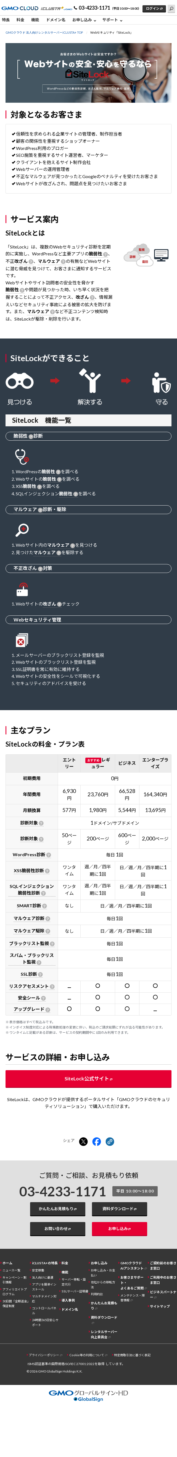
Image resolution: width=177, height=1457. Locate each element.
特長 (6, 19)
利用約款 (97, 1294)
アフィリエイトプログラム (14, 1291)
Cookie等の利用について (86, 1355)
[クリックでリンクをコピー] (109, 1142)
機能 (35, 19)
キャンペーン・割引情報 (14, 1280)
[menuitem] (7, 20)
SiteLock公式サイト (87, 1078)
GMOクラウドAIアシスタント (132, 1265)
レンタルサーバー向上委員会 (104, 1334)
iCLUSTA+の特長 (45, 1263)
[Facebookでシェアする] (96, 1142)
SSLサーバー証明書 (75, 1291)
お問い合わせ (56, 1228)
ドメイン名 (55, 19)
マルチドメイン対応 (44, 1298)
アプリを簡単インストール (44, 1287)
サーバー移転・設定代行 (74, 1282)
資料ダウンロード (117, 1208)
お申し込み (82, 19)
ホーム (7, 1263)
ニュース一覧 (11, 1270)
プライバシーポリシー (44, 1355)
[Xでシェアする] (83, 1142)
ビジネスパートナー (163, 1294)
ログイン (152, 8)
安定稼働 (38, 1270)
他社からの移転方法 (103, 1284)
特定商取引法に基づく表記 (132, 1355)
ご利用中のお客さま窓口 (163, 1280)
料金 (20, 19)
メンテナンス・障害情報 (132, 1298)
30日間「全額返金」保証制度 (15, 1303)
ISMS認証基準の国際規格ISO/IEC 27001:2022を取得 (66, 1364)
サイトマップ (160, 1306)
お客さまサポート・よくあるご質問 (132, 1282)
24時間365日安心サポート (45, 1322)
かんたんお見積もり (56, 1208)
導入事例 (68, 1300)
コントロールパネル (44, 1310)
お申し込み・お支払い (103, 1272)
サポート (110, 19)
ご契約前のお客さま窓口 (163, 1265)
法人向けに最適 (42, 1277)
